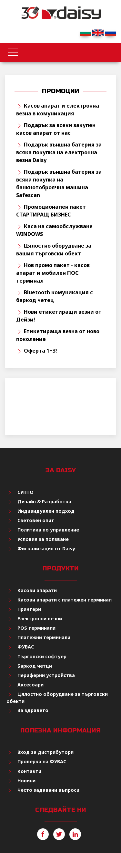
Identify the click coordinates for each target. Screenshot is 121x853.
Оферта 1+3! (40, 350)
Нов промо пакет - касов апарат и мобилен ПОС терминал (53, 273)
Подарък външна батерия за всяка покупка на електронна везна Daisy (59, 152)
